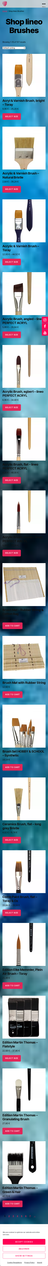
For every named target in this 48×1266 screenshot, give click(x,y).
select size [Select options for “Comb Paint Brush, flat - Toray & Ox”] (11, 913)
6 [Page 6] (25, 1216)
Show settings (24, 1256)
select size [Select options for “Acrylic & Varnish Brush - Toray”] (11, 262)
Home (4, 11)
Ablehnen (24, 1249)
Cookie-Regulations (14, 1262)
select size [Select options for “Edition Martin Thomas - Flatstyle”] (11, 1058)
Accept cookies (24, 1242)
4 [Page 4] (17, 1216)
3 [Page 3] (13, 1216)
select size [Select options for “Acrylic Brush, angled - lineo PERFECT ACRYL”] (11, 335)
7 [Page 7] (30, 1216)
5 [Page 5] (21, 1216)
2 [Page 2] (9, 1216)
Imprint (39, 1262)
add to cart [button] (12, 625)
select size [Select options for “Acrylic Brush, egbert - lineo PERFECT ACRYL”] (11, 407)
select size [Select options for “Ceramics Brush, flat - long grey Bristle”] (11, 840)
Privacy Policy (29, 1262)
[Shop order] (13, 48)
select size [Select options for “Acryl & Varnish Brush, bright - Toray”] (11, 116)
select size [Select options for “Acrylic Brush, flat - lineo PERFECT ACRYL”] (11, 480)
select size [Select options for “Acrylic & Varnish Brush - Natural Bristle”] (11, 189)
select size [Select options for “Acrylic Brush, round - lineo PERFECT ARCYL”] (11, 553)
